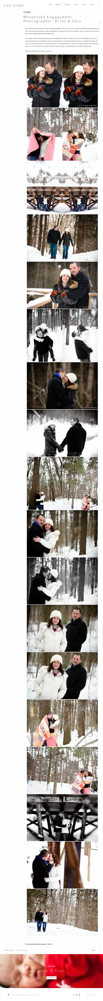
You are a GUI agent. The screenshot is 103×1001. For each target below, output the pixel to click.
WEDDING (67, 4)
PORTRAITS (59, 4)
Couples (27, 11)
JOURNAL (76, 4)
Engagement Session (9, 950)
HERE (51, 944)
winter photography (22, 950)
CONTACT (92, 4)
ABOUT (84, 4)
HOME (50, 4)
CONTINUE (51, 978)
